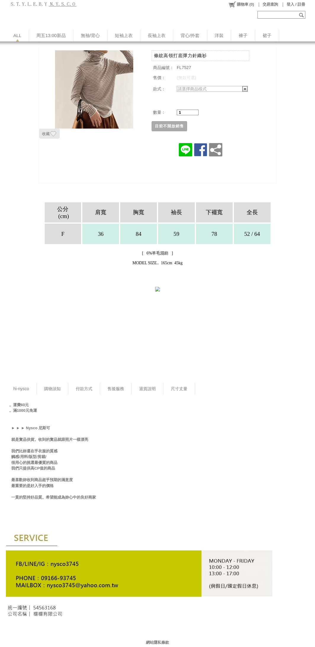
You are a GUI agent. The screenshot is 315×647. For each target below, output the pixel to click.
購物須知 (52, 388)
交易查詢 (270, 4)
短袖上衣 (124, 35)
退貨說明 (147, 388)
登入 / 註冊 (296, 4)
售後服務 (115, 388)
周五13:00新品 (50, 35)
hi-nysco (21, 388)
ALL (17, 35)
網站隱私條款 (157, 642)
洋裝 (219, 35)
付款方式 (84, 388)
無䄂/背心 (90, 35)
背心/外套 (190, 35)
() (241, 4)
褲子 (243, 35)
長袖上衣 (156, 35)
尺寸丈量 (179, 388)
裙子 (267, 35)
